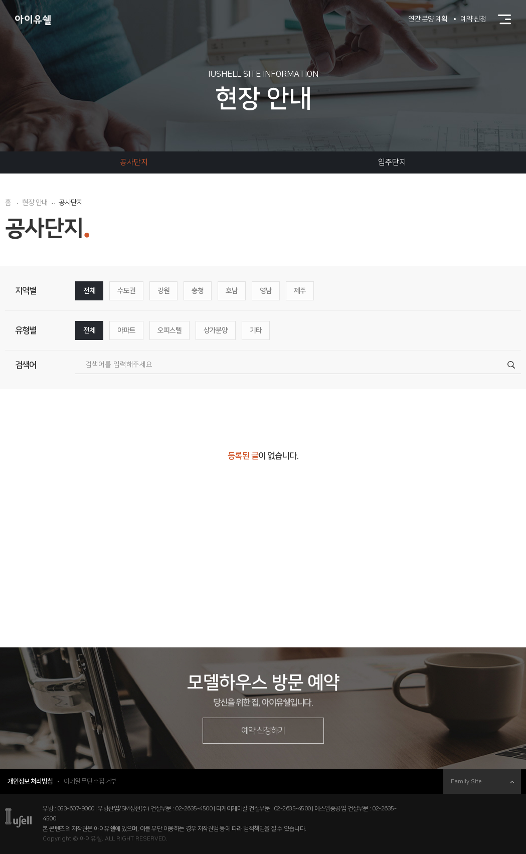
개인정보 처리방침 (30, 781)
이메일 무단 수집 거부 (90, 781)
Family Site (482, 781)
